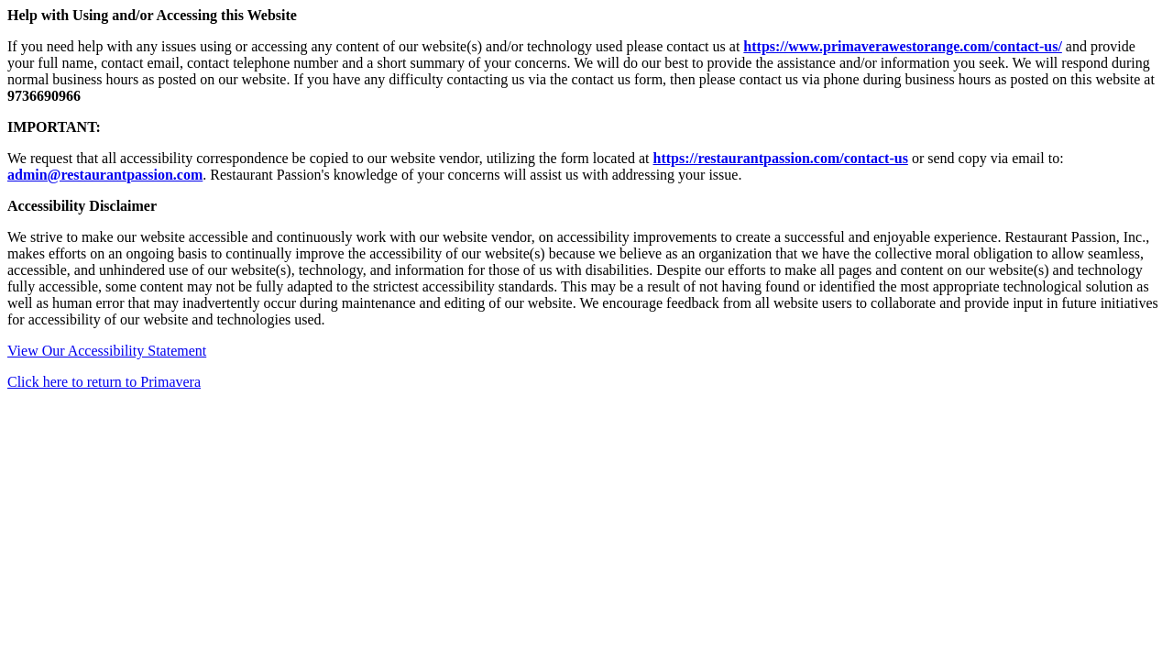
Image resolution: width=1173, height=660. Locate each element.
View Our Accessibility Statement (106, 350)
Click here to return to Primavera (104, 382)
